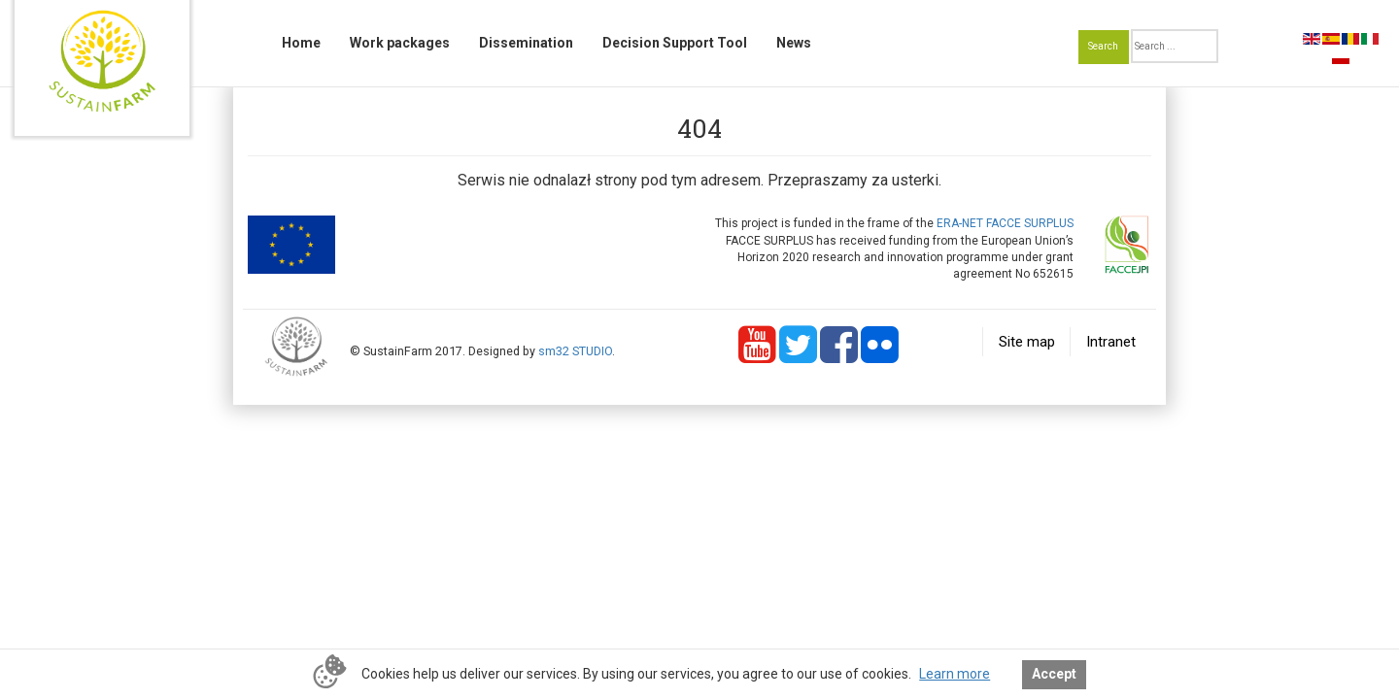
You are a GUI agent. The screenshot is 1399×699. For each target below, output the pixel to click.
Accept (1054, 674)
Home (301, 42)
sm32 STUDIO (575, 351)
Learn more (954, 674)
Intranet (1111, 341)
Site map (1027, 341)
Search (1103, 46)
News (793, 42)
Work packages (400, 42)
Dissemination (526, 42)
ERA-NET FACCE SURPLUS (1005, 223)
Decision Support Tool (674, 42)
